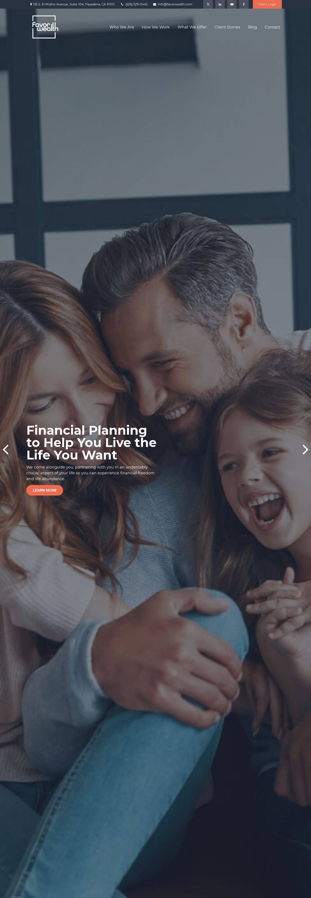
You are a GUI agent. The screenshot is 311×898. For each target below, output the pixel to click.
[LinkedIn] (220, 4)
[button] (122, 27)
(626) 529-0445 (133, 4)
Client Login (267, 4)
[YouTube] (232, 4)
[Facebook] (244, 4)
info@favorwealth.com (172, 4)
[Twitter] (208, 4)
